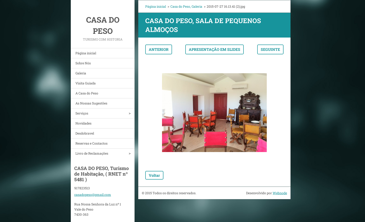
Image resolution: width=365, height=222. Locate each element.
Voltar (154, 175)
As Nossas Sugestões (91, 103)
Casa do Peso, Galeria (186, 6)
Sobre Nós (83, 63)
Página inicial (85, 53)
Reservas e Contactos (91, 143)
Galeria (80, 73)
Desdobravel (84, 133)
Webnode (280, 193)
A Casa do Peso (86, 93)
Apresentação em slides (214, 49)
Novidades (83, 123)
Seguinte (270, 49)
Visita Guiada (85, 83)
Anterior (159, 49)
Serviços (81, 113)
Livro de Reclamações (91, 153)
